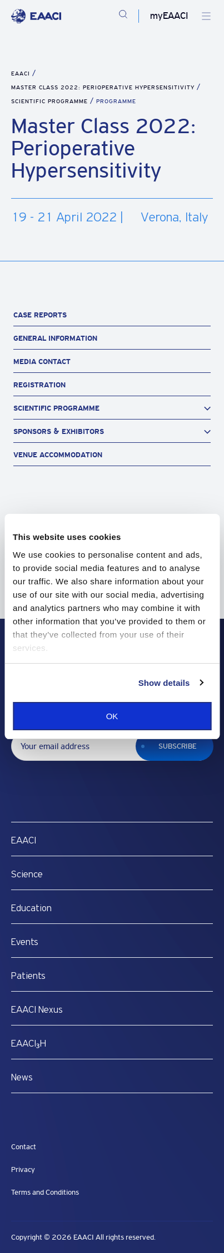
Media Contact (42, 361)
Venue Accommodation (57, 454)
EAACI (20, 73)
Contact (23, 1146)
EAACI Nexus (37, 1010)
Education (31, 908)
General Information (55, 338)
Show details (164, 683)
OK (112, 716)
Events (24, 942)
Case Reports (40, 315)
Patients (28, 976)
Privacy (23, 1169)
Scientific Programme (50, 101)
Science (27, 875)
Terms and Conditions (45, 1192)
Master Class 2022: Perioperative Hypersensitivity (104, 87)
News (22, 1078)
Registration (39, 385)
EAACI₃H (28, 1044)
